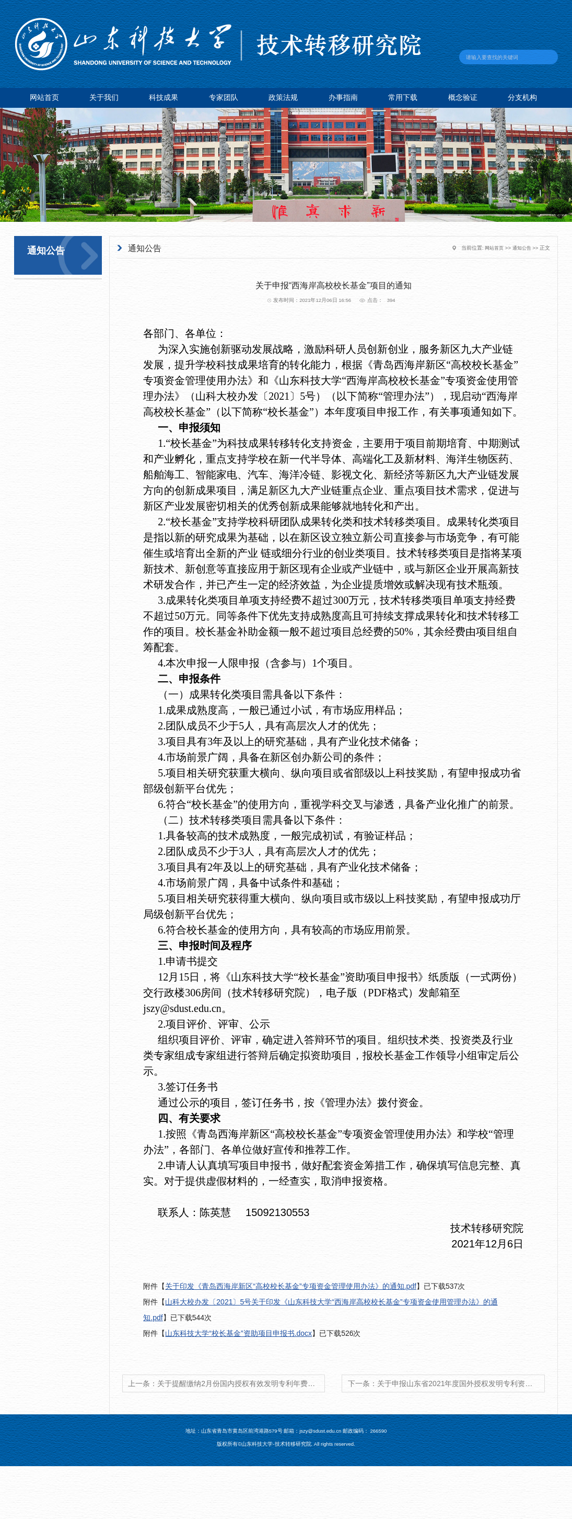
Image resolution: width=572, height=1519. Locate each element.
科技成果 (163, 98)
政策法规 (283, 98)
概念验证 (462, 98)
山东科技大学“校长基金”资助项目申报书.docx (238, 1333)
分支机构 (522, 98)
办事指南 (343, 98)
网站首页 (44, 98)
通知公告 (520, 248)
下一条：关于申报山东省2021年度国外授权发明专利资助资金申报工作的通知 (446, 1383)
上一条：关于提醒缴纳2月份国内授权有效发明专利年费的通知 (226, 1383)
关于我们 (104, 98)
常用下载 (402, 98)
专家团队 (223, 98)
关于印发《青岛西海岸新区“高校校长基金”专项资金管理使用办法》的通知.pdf (290, 1286)
